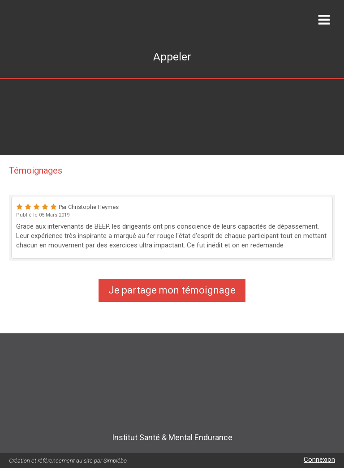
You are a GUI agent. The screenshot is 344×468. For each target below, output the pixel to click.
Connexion (319, 459)
